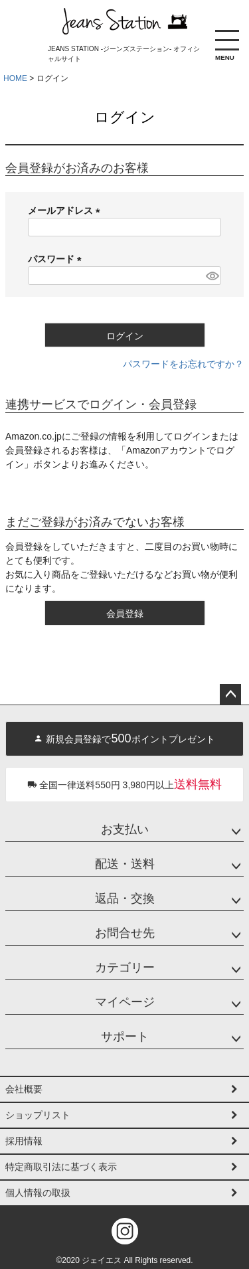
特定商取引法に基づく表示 (61, 1166)
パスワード (57, 259)
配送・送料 (125, 864)
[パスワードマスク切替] (211, 275)
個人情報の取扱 (37, 1192)
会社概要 (23, 1089)
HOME (15, 78)
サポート (125, 1036)
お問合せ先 (125, 933)
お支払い (125, 829)
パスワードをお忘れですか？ (183, 364)
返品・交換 (125, 898)
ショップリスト (37, 1115)
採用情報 (23, 1141)
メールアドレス (66, 210)
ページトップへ (230, 694)
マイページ (125, 1002)
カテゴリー (125, 967)
